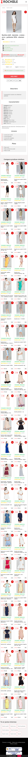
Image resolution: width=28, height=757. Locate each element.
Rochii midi (13, 734)
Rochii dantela (14, 730)
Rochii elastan (5, 730)
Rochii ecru (13, 726)
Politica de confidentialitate (18, 742)
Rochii (3, 7)
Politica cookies (13, 743)
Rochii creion (5, 734)
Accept (19, 756)
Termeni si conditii (6, 742)
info (12, 182)
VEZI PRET (14, 76)
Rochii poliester (21, 726)
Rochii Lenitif (9, 7)
